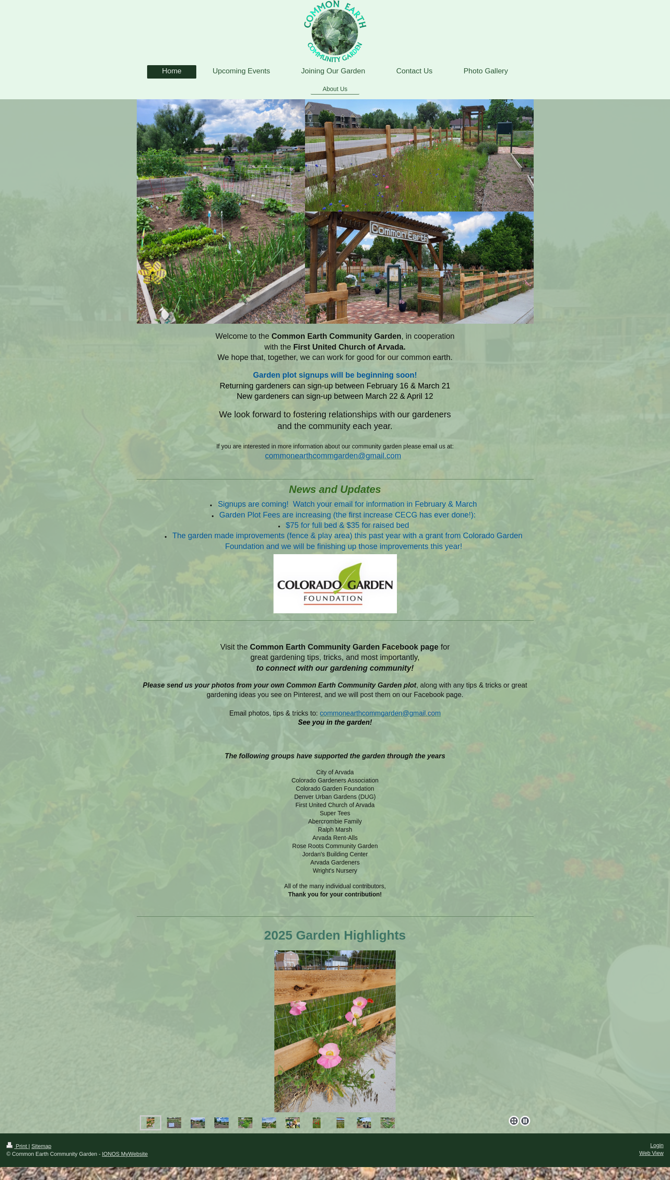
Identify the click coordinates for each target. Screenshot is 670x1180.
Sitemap (41, 1146)
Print (17, 1146)
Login (657, 1145)
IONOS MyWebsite (125, 1154)
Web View (651, 1153)
